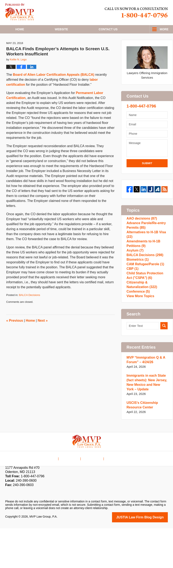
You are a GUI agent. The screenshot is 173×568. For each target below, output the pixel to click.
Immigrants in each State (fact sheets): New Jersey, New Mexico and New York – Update (146, 422)
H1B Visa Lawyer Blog (19, 12)
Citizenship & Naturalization (141, 320)
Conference (137, 328)
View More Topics (139, 335)
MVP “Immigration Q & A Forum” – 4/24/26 (145, 400)
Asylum (135, 273)
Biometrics (137, 286)
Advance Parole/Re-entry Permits (145, 242)
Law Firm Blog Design (148, 557)
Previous (14, 334)
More (164, 29)
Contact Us (92, 495)
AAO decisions (141, 233)
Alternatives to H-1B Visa (145, 253)
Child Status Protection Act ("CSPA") (147, 308)
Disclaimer (72, 495)
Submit (147, 176)
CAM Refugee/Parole (144, 293)
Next (43, 334)
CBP (132, 299)
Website (61, 29)
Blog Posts (112, 495)
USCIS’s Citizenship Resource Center (141, 445)
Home (19, 29)
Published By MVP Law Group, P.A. (136, 12)
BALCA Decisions (29, 308)
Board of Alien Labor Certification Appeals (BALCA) (53, 88)
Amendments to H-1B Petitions (142, 264)
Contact (108, 29)
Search (164, 366)
